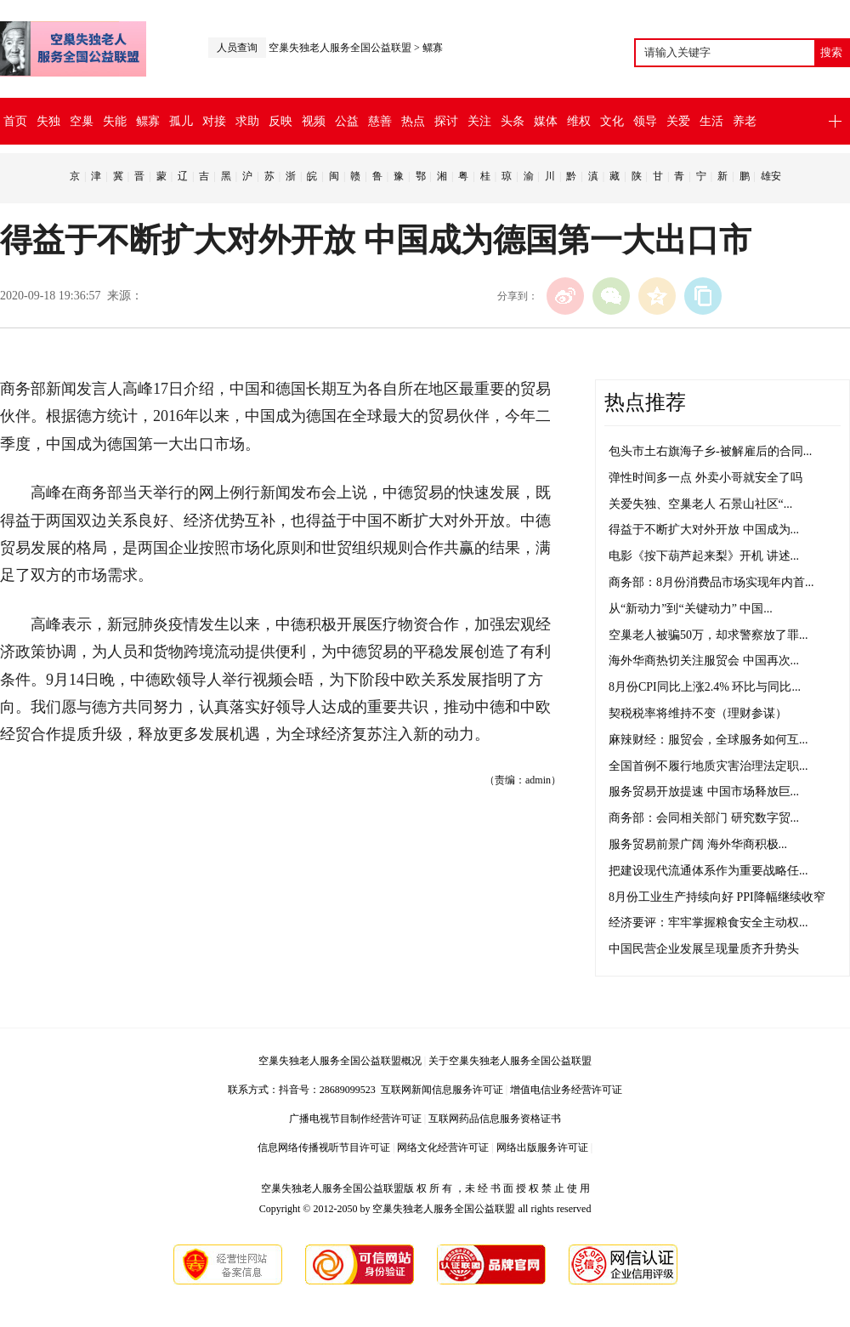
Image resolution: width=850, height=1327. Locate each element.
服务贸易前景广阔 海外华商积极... (698, 844)
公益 (347, 121)
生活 (711, 121)
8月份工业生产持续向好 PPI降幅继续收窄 (717, 897)
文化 (612, 121)
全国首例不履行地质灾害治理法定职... (708, 766)
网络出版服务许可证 (542, 1147)
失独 (48, 121)
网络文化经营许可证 (443, 1147)
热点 (413, 121)
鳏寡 (432, 48)
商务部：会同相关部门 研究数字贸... (704, 818)
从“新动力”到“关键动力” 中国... (691, 608)
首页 (15, 121)
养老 (744, 121)
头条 (512, 121)
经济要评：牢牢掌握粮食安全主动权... (708, 922)
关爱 (678, 121)
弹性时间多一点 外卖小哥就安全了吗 (705, 477)
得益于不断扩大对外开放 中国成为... (704, 529)
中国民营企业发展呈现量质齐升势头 (704, 949)
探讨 (446, 121)
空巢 (82, 121)
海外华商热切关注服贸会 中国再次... (704, 660)
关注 (479, 121)
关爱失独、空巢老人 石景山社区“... (700, 504)
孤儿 (181, 121)
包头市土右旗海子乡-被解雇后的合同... (710, 451)
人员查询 (237, 48)
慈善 (380, 121)
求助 (247, 121)
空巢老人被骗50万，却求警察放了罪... (708, 635)
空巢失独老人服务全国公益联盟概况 (340, 1061)
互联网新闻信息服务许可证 (442, 1090)
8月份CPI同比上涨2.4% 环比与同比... (705, 687)
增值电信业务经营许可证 (566, 1090)
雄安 (771, 176)
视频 (314, 121)
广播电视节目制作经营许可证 (355, 1119)
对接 (214, 121)
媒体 (546, 121)
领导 (645, 121)
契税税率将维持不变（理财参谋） (698, 713)
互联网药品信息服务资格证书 (494, 1119)
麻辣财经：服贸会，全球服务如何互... (708, 739)
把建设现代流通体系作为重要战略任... (708, 870)
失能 (115, 121)
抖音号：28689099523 (330, 1090)
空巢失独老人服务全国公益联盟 (340, 48)
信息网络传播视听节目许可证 (324, 1147)
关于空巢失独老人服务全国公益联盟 (510, 1061)
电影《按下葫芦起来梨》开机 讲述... (704, 556)
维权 (579, 121)
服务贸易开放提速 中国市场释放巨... (704, 791)
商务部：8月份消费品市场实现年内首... (711, 582)
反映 (280, 121)
